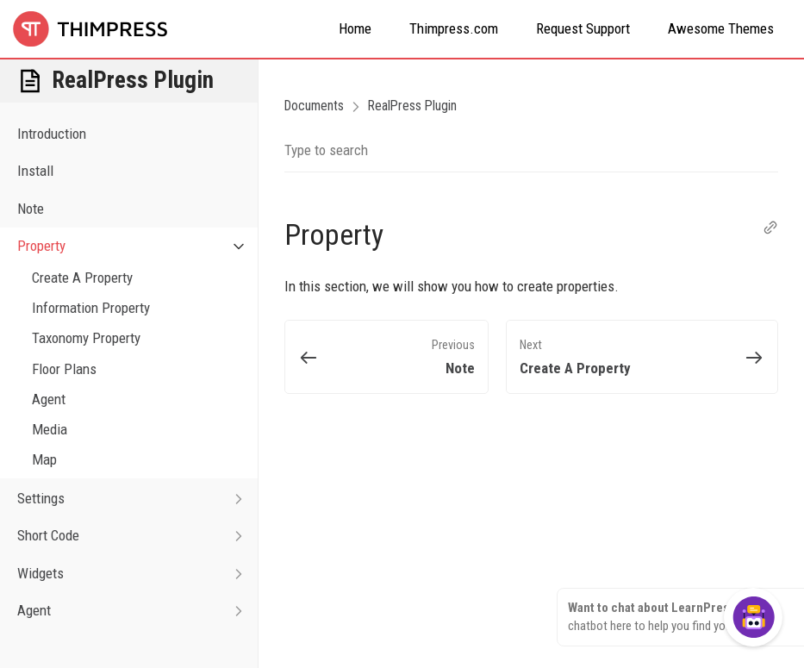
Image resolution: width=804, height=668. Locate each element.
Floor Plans (64, 369)
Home (355, 28)
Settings (137, 498)
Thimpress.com (453, 28)
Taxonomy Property (86, 337)
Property (137, 246)
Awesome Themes (721, 28)
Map (44, 459)
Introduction (51, 133)
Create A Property (82, 277)
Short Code (137, 535)
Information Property (91, 307)
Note (30, 208)
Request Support (583, 28)
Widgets (137, 573)
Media (49, 429)
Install (35, 170)
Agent (48, 399)
